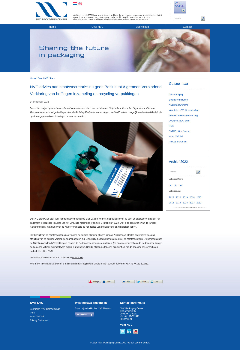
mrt (170, 185)
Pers (52, 78)
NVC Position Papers (179, 131)
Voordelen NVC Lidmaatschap (184, 110)
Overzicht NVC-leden (179, 120)
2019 (185, 197)
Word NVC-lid (176, 136)
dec (180, 185)
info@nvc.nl (87, 263)
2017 (199, 197)
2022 (171, 197)
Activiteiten (142, 26)
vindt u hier (77, 257)
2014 (185, 202)
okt (175, 185)
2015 (178, 202)
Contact (187, 26)
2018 (192, 197)
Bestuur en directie (178, 99)
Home (52, 26)
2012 (199, 202)
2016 (171, 202)
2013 (192, 202)
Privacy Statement (178, 141)
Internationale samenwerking (183, 115)
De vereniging (176, 94)
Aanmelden (81, 315)
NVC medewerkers (178, 105)
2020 (178, 197)
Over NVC (98, 26)
